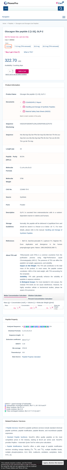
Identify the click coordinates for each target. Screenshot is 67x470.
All (5, 8)
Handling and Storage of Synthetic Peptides (40, 107)
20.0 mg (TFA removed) (51, 46)
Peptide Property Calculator (31, 357)
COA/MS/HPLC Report (33, 102)
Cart (59, 3)
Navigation (5, 17)
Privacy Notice (10, 468)
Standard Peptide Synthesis (17, 438)
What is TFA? (28, 52)
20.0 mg (36, 46)
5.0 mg (9, 46)
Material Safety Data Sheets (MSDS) (38, 111)
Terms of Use (22, 468)
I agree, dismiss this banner (53, 463)
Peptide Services (12, 428)
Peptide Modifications (14, 447)
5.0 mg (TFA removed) (23, 46)
